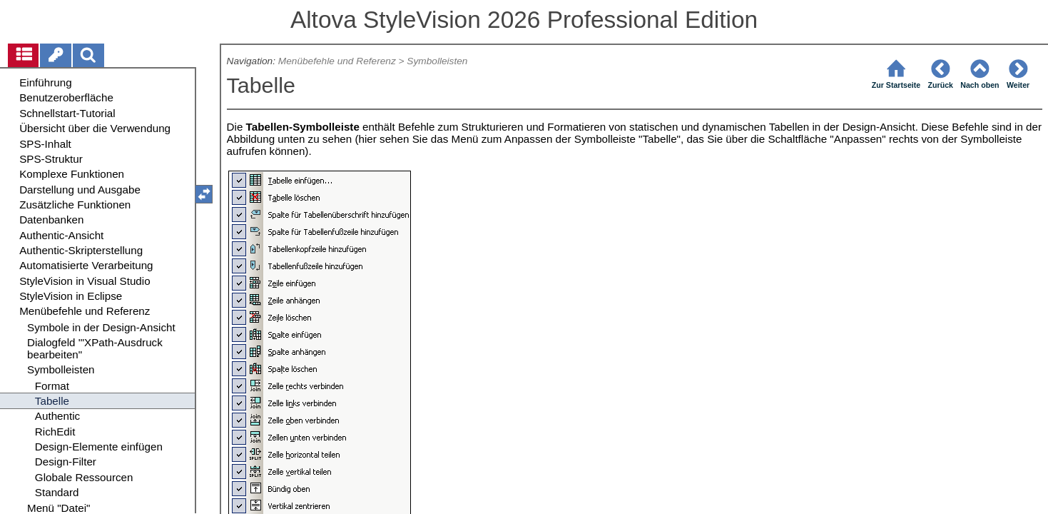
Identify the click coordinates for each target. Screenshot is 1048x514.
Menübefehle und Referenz (337, 61)
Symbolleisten (437, 61)
